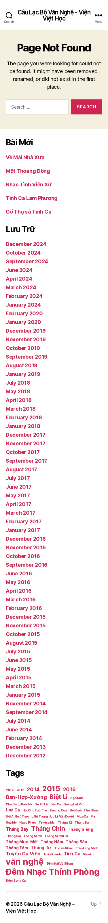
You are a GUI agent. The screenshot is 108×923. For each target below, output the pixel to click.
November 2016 (26, 547)
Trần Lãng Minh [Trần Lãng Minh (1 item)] (87, 848)
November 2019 (26, 339)
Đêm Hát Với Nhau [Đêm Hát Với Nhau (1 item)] (60, 863)
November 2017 (26, 443)
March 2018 (20, 409)
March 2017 (20, 513)
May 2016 (18, 582)
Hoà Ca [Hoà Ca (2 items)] (13, 810)
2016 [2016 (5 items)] (69, 789)
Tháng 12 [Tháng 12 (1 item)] (65, 822)
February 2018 (24, 417)
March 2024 (21, 287)
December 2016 (26, 539)
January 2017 (23, 530)
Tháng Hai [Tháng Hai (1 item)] (13, 836)
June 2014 (19, 729)
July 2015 (18, 651)
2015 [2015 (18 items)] (51, 788)
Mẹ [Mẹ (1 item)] (92, 816)
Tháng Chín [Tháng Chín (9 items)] (48, 828)
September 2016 (27, 565)
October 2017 (23, 452)
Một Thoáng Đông (28, 171)
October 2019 (23, 348)
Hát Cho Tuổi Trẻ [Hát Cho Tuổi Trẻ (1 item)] (34, 810)
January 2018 (23, 426)
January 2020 (23, 322)
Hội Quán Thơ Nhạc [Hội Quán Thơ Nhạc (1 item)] (84, 810)
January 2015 (23, 695)
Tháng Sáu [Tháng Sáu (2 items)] (76, 841)
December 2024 (26, 244)
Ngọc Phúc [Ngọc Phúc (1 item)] (27, 822)
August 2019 (21, 365)
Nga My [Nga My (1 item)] (11, 822)
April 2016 (18, 591)
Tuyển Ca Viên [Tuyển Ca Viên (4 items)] (23, 854)
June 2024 (19, 270)
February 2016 (24, 608)
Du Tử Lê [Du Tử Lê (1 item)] (41, 804)
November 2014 (26, 703)
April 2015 (18, 677)
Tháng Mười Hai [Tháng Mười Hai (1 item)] (56, 836)
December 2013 (26, 747)
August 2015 (21, 643)
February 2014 (24, 738)
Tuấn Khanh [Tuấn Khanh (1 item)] (52, 854)
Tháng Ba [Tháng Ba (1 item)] (82, 822)
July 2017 (18, 478)
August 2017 (21, 469)
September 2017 (26, 461)
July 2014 (18, 721)
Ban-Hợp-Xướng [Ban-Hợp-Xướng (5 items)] (26, 797)
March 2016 (20, 599)
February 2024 (24, 296)
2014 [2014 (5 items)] (33, 789)
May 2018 (18, 391)
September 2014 (27, 712)
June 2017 (19, 487)
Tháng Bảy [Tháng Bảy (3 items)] (17, 829)
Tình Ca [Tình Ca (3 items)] (72, 854)
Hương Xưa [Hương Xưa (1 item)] (58, 810)
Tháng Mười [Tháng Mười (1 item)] (32, 836)
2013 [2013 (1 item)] (20, 790)
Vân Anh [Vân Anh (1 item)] (89, 854)
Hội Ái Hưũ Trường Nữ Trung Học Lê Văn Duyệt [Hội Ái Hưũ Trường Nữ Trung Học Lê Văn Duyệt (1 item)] (40, 816)
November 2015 (26, 625)
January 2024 (23, 305)
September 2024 (27, 261)
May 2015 (18, 669)
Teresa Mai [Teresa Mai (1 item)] (47, 822)
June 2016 (19, 573)
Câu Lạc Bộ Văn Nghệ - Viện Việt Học (54, 15)
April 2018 (18, 400)
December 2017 (26, 435)
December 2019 (26, 331)
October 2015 (23, 634)
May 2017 (18, 495)
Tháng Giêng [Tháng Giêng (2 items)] (80, 829)
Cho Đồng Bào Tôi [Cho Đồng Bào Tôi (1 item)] (19, 804)
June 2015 (19, 660)
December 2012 (26, 756)
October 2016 (23, 556)
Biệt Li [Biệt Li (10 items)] (58, 796)
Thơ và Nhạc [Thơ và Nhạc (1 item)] (63, 848)
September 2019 (27, 357)
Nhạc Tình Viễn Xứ (29, 184)
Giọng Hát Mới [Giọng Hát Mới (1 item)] (73, 804)
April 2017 (18, 504)
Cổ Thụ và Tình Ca (28, 212)
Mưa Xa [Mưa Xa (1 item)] (82, 816)
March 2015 (20, 686)
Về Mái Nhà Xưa (25, 157)
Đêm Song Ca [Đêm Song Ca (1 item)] (16, 881)
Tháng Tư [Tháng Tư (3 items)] (41, 847)
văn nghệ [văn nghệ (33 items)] (25, 862)
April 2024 (19, 279)
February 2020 (24, 313)
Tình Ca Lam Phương (32, 198)
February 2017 (24, 521)
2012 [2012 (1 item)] (10, 790)
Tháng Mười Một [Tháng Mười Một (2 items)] (22, 841)
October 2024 (23, 253)
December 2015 (26, 617)
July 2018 (18, 383)
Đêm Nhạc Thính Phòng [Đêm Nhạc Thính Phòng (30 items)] (52, 872)
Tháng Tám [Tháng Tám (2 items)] (17, 848)
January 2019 (23, 374)
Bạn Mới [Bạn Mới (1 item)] (76, 798)
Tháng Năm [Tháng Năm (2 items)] (52, 841)
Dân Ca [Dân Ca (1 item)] (55, 804)
